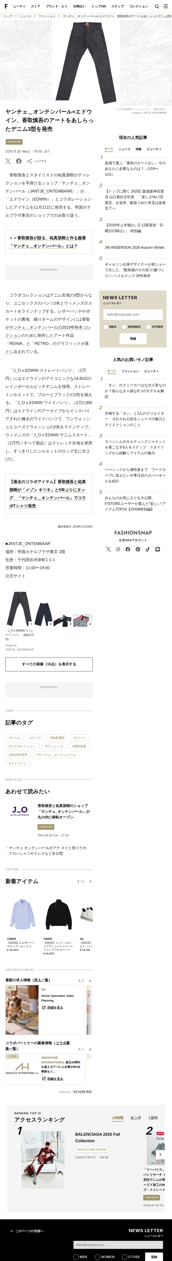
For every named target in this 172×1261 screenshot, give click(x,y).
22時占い (65, 6)
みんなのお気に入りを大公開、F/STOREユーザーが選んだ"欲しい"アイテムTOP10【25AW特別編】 (135, 503)
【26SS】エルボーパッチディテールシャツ (21, 944)
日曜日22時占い (70, 1182)
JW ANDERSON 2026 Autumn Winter (135, 247)
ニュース (25, 16)
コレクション (125, 6)
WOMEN (134, 327)
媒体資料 (54, 1203)
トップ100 (85, 6)
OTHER (157, 327)
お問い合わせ (138, 1203)
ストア (22, 6)
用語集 (118, 1193)
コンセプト (90, 1253)
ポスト (144, 6)
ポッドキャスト (95, 1193)
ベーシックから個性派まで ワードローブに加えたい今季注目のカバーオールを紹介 (135, 475)
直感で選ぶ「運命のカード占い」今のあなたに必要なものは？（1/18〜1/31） (135, 168)
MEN (112, 327)
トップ (8, 16)
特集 (139, 149)
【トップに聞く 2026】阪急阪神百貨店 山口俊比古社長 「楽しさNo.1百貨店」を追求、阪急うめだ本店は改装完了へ (135, 199)
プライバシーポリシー (111, 1203)
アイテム (36, 1253)
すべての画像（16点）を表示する (49, 664)
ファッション (47, 16)
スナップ (104, 6)
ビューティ (154, 149)
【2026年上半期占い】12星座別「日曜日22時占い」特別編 (134, 228)
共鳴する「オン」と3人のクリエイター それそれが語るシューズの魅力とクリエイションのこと (135, 419)
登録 (133, 338)
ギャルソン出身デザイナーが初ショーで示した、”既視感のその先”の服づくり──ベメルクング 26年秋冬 (135, 270)
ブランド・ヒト (43, 6)
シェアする (37, 161)
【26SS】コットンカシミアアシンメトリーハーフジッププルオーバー (58, 946)
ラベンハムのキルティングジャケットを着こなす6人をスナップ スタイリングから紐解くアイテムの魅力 (135, 447)
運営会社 (70, 1203)
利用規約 (87, 1203)
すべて (109, 149)
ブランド (16, 1253)
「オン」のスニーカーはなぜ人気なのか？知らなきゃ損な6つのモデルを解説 (135, 390)
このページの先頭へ (26, 1104)
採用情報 (38, 1203)
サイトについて (18, 1203)
